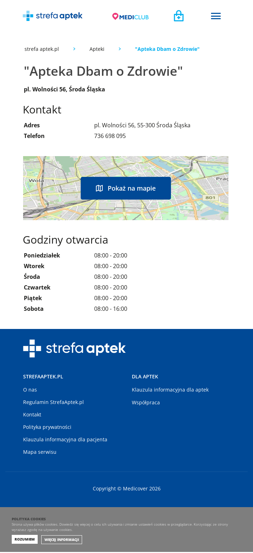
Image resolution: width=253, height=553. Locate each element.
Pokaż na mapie (126, 188)
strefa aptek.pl (42, 49)
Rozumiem (25, 540)
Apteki (97, 49)
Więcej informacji (61, 540)
